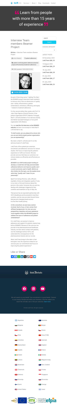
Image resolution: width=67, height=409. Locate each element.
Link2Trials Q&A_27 (48, 78)
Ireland (18, 355)
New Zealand (44, 365)
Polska (42, 369)
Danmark (43, 340)
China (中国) (44, 335)
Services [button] (26, 3)
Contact (53, 3)
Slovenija (19, 379)
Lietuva (18, 360)
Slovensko (43, 379)
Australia (43, 320)
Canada (18, 330)
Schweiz (19, 374)
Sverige (42, 384)
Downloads (45, 3)
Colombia (19, 340)
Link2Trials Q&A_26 (48, 84)
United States (20, 389)
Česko (42, 330)
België (42, 325)
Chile (18, 335)
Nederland (19, 365)
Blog (39, 3)
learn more (47, 301)
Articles (13, 52)
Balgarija (19, 325)
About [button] (34, 3)
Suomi (18, 384)
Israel (42, 389)
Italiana (42, 355)
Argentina (19, 320)
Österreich (19, 369)
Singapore (43, 374)
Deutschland (20, 345)
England (42, 345)
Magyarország (44, 360)
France (42, 350)
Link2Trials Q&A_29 (48, 66)
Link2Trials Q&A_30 (48, 60)
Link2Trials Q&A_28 (48, 72)
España (18, 350)
